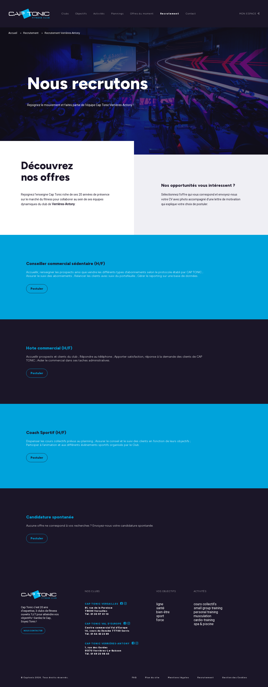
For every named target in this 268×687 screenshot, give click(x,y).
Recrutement (31, 33)
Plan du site (152, 677)
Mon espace (249, 13)
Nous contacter (33, 630)
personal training (206, 612)
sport (160, 616)
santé (160, 608)
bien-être (163, 612)
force (160, 620)
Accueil (12, 33)
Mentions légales (178, 677)
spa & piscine (204, 624)
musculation (202, 616)
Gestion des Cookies (234, 677)
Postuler (37, 288)
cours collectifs (205, 604)
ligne (159, 604)
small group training (208, 608)
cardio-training (204, 620)
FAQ (134, 677)
